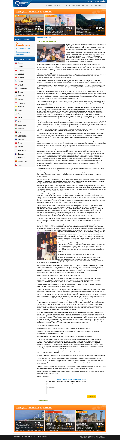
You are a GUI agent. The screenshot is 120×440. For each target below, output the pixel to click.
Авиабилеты (59, 5)
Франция (21, 154)
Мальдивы (22, 125)
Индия (20, 99)
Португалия (22, 136)
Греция (20, 81)
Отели (68, 5)
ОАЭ (19, 132)
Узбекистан (81, 424)
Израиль (21, 96)
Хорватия (21, 158)
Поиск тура (48, 5)
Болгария (21, 70)
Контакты (88, 1)
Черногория (22, 161)
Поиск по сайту (100, 1)
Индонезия (22, 103)
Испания (21, 107)
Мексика (21, 128)
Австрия (21, 66)
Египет (20, 92)
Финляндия (22, 150)
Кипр (19, 114)
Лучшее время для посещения (23, 53)
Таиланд (21, 139)
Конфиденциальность (28, 436)
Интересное (99, 5)
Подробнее (39, 427)
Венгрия (21, 74)
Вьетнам (21, 77)
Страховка (76, 5)
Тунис (20, 143)
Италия (20, 110)
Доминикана (22, 88)
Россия (20, 63)
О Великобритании (44, 37)
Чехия (20, 165)
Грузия (20, 85)
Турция (20, 147)
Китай (20, 117)
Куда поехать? (87, 5)
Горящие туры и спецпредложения (34, 407)
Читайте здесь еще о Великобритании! (71, 379)
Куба (19, 121)
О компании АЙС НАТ (43, 436)
